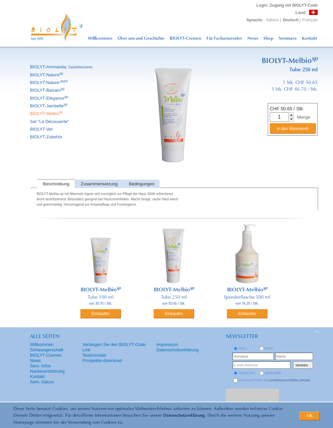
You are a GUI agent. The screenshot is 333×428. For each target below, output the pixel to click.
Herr (268, 348)
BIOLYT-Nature (47, 74)
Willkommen (100, 38)
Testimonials (94, 355)
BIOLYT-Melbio (47, 113)
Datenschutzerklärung (184, 415)
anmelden (246, 373)
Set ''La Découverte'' (50, 121)
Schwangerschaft (46, 349)
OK (310, 416)
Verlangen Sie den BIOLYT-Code (114, 344)
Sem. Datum (42, 381)
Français (310, 20)
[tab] (56, 184)
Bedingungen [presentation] (142, 183)
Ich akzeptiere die (274, 380)
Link (86, 349)
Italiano (272, 20)
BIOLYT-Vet (42, 129)
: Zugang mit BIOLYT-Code (287, 5)
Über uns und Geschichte (141, 38)
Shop (268, 38)
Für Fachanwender (224, 38)
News (252, 38)
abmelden (272, 373)
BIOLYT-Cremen (185, 38)
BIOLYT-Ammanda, (62, 66)
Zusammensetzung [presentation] (99, 183)
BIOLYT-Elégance (49, 98)
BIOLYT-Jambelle (49, 105)
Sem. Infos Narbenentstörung (47, 368)
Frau (242, 348)
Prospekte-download (102, 360)
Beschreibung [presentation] (56, 183)
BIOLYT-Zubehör (46, 136)
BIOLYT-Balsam (48, 90)
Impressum (167, 344)
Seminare (288, 38)
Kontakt (309, 38)
